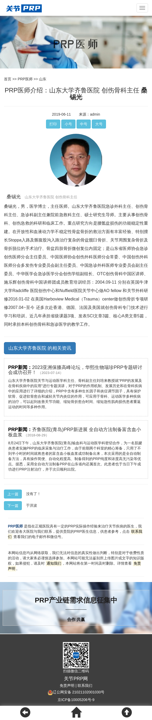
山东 (42, 79)
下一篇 (12, 506)
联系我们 (85, 685)
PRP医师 (25, 79)
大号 (99, 124)
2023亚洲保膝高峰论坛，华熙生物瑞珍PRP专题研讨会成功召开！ (75, 370)
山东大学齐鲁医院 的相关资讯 (39, 348)
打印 (53, 124)
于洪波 (31, 505)
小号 (68, 124)
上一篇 (12, 494)
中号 (83, 124)
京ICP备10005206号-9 (76, 700)
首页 (7, 79)
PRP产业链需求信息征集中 (76, 600)
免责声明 (67, 685)
